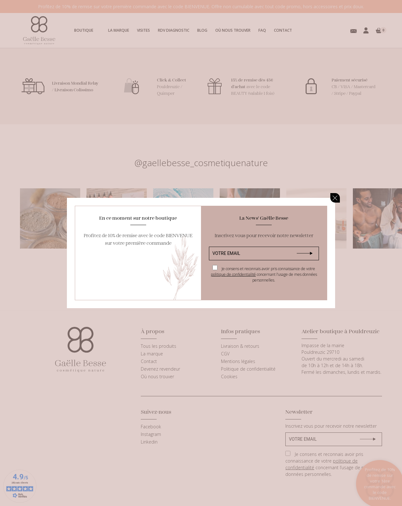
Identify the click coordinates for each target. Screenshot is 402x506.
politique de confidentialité (233, 274)
